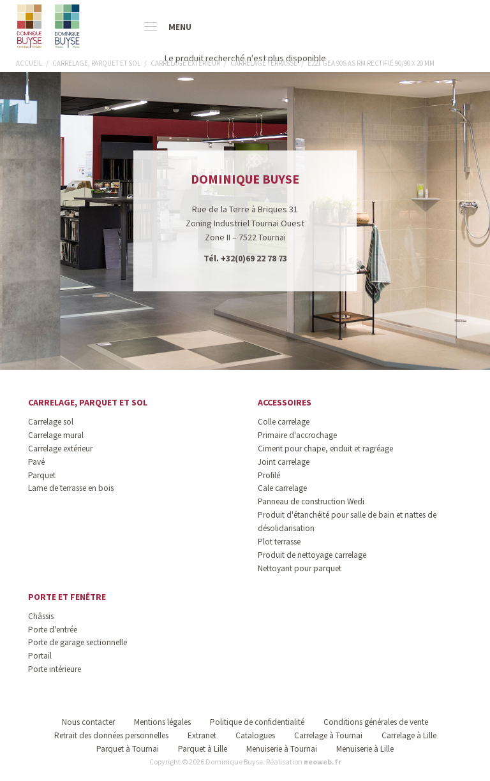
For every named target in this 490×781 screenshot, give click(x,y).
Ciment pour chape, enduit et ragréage (325, 448)
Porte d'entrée (52, 629)
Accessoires (284, 402)
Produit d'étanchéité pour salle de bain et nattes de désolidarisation (347, 521)
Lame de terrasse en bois (71, 488)
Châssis (41, 616)
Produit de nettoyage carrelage (312, 555)
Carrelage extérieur (60, 448)
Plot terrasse (279, 541)
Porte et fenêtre (67, 596)
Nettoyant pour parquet (299, 568)
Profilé (269, 475)
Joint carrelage (283, 461)
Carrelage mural (56, 435)
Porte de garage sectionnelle (77, 642)
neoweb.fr (322, 761)
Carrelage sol (50, 421)
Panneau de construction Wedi (311, 501)
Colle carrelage (283, 421)
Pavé (36, 461)
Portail (40, 655)
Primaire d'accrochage (297, 435)
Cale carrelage (282, 488)
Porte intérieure (54, 669)
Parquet (42, 475)
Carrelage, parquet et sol (87, 402)
